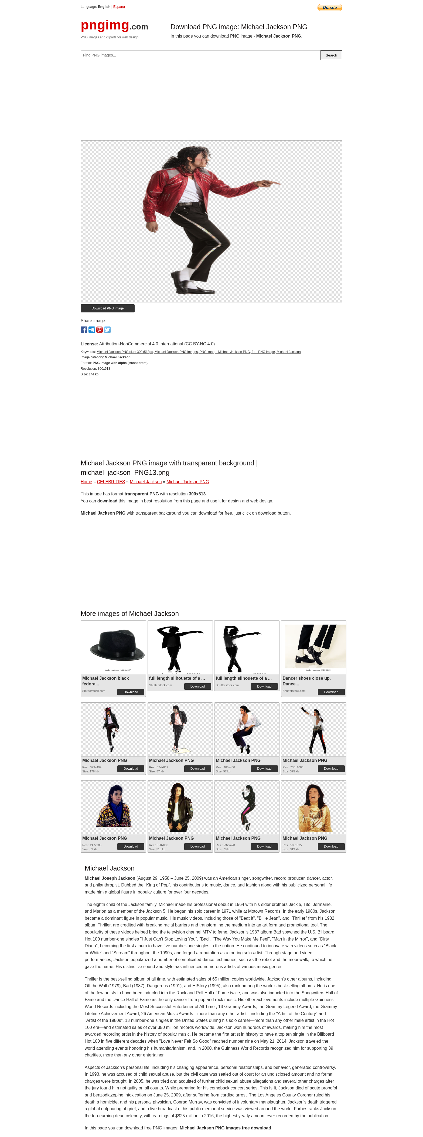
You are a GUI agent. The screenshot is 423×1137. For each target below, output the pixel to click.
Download (131, 692)
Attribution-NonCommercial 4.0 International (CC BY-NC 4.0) (157, 344)
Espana (119, 7)
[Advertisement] (211, 102)
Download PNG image (108, 308)
